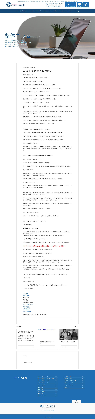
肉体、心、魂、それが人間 (68, 342)
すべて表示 (76, 326)
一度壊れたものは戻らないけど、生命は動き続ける (26, 332)
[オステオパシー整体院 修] (26, 378)
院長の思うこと (26, 314)
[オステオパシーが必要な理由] (47, 379)
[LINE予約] (80, 4)
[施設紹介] (47, 387)
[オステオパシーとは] (47, 381)
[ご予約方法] (74, 376)
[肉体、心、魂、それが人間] (68, 334)
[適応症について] (47, 396)
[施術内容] (47, 389)
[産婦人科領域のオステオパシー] (47, 334)
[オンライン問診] (74, 383)
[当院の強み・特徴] (47, 383)
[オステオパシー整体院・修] (22, 378)
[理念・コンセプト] (47, 376)
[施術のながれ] (47, 392)
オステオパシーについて (36, 314)
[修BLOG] (74, 387)
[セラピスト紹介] (47, 385)
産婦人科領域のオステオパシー (47, 342)
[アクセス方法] (74, 379)
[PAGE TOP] (76, 401)
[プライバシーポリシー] (74, 385)
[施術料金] (47, 394)
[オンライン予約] (86, 4)
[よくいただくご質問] (74, 381)
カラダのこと (45, 314)
